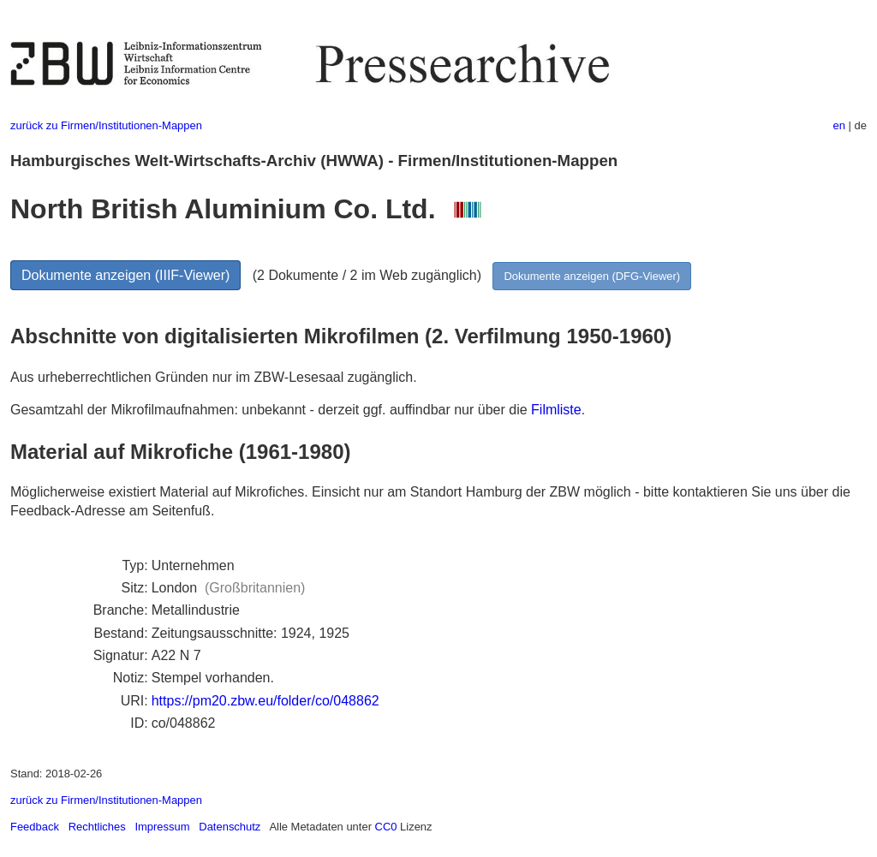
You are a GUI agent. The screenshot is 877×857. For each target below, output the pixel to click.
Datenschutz (229, 826)
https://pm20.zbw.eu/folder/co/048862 (265, 700)
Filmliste (556, 409)
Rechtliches (97, 826)
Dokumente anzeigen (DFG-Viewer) (592, 276)
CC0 (386, 826)
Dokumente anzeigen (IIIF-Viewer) (125, 275)
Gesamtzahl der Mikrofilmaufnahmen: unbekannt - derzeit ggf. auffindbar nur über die (270, 409)
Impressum (161, 826)
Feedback (34, 826)
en (839, 125)
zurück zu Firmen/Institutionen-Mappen (106, 125)
